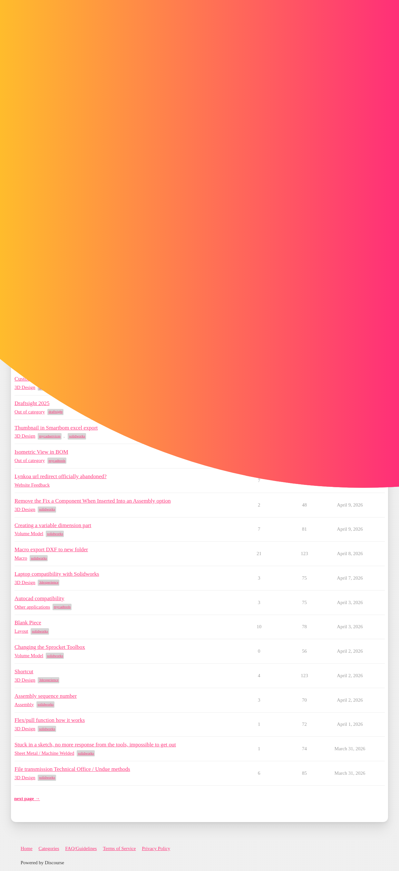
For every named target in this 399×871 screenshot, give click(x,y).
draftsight (56, 411)
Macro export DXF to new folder (51, 549)
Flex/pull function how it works (50, 720)
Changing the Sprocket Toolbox (50, 647)
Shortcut (24, 671)
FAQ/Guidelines (81, 848)
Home (27, 848)
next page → (27, 798)
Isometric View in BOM (41, 452)
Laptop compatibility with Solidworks (57, 574)
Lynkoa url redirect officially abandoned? (61, 476)
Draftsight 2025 (32, 403)
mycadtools (57, 460)
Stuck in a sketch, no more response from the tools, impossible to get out (95, 745)
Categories (48, 848)
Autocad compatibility (39, 598)
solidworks (77, 436)
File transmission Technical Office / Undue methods (72, 769)
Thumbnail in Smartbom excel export (56, 428)
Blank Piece (28, 623)
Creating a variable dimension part (53, 525)
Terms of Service (119, 848)
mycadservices (50, 436)
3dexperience (49, 582)
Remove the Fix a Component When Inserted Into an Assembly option (93, 501)
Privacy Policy (156, 848)
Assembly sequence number (46, 696)
